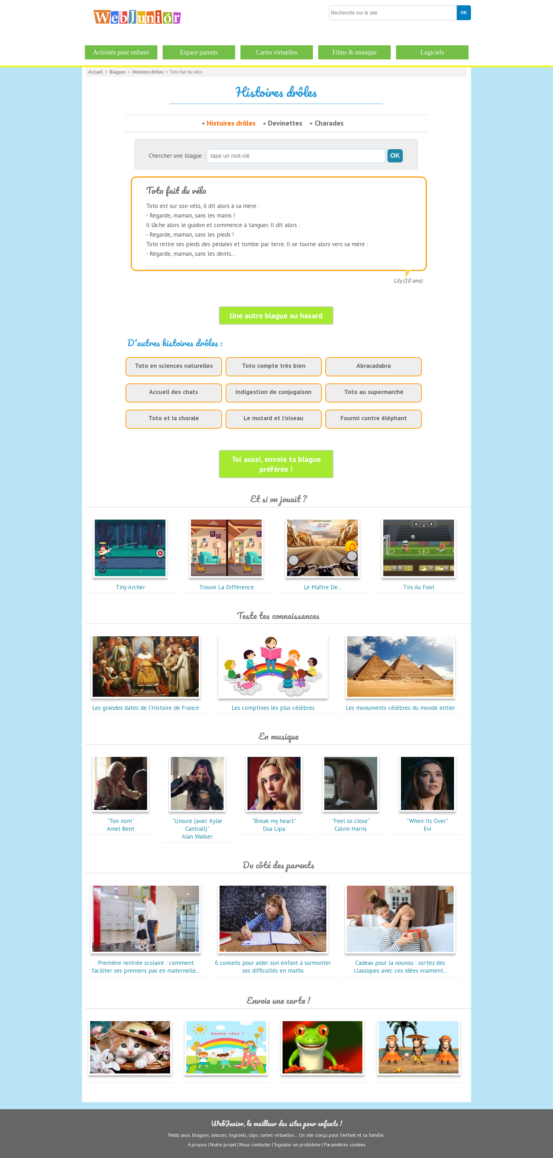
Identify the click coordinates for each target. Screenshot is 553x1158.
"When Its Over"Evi (427, 821)
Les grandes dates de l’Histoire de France (145, 704)
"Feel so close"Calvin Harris (350, 821)
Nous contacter (255, 1144)
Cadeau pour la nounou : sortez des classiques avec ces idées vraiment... (400, 962)
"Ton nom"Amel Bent (120, 821)
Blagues (118, 72)
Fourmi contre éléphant (373, 418)
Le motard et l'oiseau (273, 418)
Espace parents (199, 52)
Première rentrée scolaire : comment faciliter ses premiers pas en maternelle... (145, 962)
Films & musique (354, 52)
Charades (329, 123)
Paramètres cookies (345, 1144)
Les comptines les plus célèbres (273, 704)
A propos (197, 1144)
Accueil (95, 72)
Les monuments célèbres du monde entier (400, 704)
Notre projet (223, 1144)
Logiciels (432, 52)
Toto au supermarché (373, 392)
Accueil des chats (173, 392)
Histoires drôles (148, 72)
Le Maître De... (322, 583)
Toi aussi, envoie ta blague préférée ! (276, 464)
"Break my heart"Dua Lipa (274, 821)
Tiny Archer (130, 583)
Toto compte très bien (273, 365)
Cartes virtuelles (276, 52)
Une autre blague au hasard (276, 315)
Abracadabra (373, 365)
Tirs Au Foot (419, 583)
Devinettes (285, 123)
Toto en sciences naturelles (174, 365)
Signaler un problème (297, 1144)
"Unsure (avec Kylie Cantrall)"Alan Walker (197, 824)
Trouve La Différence (226, 583)
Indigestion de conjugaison (273, 392)
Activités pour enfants (121, 52)
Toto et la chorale (174, 418)
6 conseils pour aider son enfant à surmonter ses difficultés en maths (273, 962)
